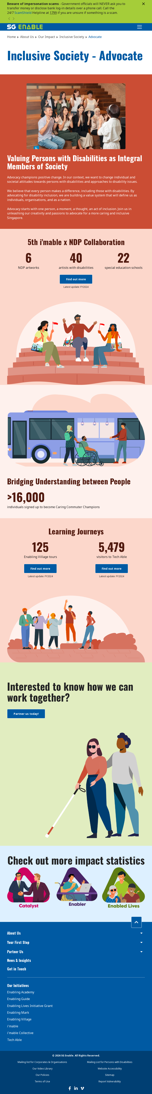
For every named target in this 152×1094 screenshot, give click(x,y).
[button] (76, 933)
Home (11, 37)
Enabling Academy (20, 992)
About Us (27, 37)
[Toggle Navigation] (139, 27)
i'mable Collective (20, 1033)
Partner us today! (26, 714)
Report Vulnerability (110, 1081)
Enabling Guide (18, 999)
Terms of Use (42, 1081)
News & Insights (19, 960)
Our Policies (42, 1075)
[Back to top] (136, 922)
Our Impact (46, 37)
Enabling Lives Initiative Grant (30, 1006)
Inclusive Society (71, 37)
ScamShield (22, 12)
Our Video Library (42, 1068)
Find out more (76, 279)
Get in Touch (16, 968)
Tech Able (14, 1040)
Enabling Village (19, 1019)
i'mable (12, 1026)
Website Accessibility (110, 1068)
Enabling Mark (18, 1012)
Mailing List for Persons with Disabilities (109, 1062)
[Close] (143, 3)
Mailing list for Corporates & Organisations (42, 1062)
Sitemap (109, 1075)
